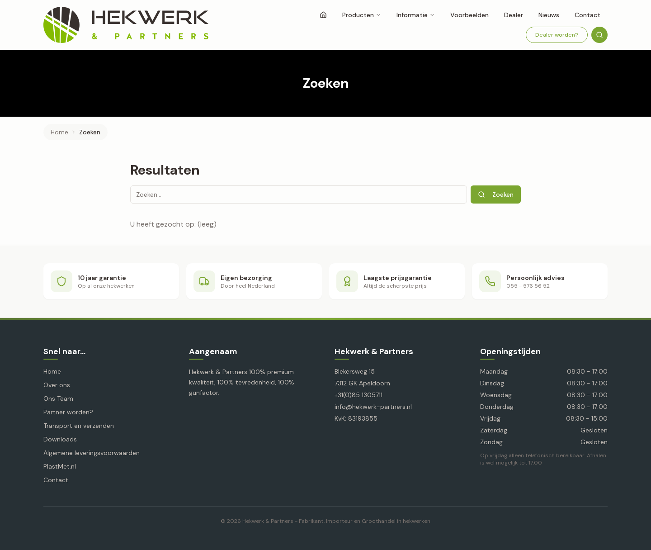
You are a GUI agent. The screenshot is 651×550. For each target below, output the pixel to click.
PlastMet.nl (59, 466)
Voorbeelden (469, 15)
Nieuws (548, 15)
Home (59, 132)
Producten (361, 15)
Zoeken (496, 194)
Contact (587, 15)
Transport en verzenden (78, 426)
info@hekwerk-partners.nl (373, 407)
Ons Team (58, 398)
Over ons (56, 385)
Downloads (60, 439)
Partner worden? (68, 412)
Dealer (513, 15)
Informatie (415, 15)
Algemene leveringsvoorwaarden (91, 453)
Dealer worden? (556, 34)
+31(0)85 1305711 (358, 395)
